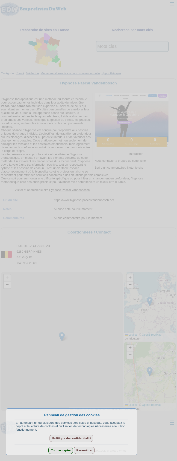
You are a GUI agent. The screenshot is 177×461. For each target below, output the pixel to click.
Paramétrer (84, 450)
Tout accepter (60, 450)
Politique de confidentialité (71, 438)
